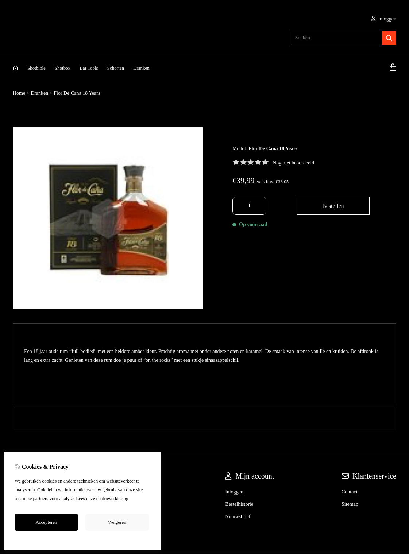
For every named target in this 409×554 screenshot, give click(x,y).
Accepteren (46, 522)
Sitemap (350, 447)
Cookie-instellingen (82, 538)
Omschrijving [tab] (204, 334)
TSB (392, 504)
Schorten (115, 68)
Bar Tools (89, 68)
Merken (137, 434)
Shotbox (62, 68)
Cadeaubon (140, 447)
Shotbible (36, 68)
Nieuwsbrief (237, 459)
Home (19, 93)
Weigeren (117, 522)
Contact (350, 434)
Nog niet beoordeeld (293, 163)
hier (133, 498)
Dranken (141, 68)
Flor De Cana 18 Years (77, 93)
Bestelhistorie (239, 447)
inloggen (384, 19)
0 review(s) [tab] (204, 360)
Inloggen (234, 434)
